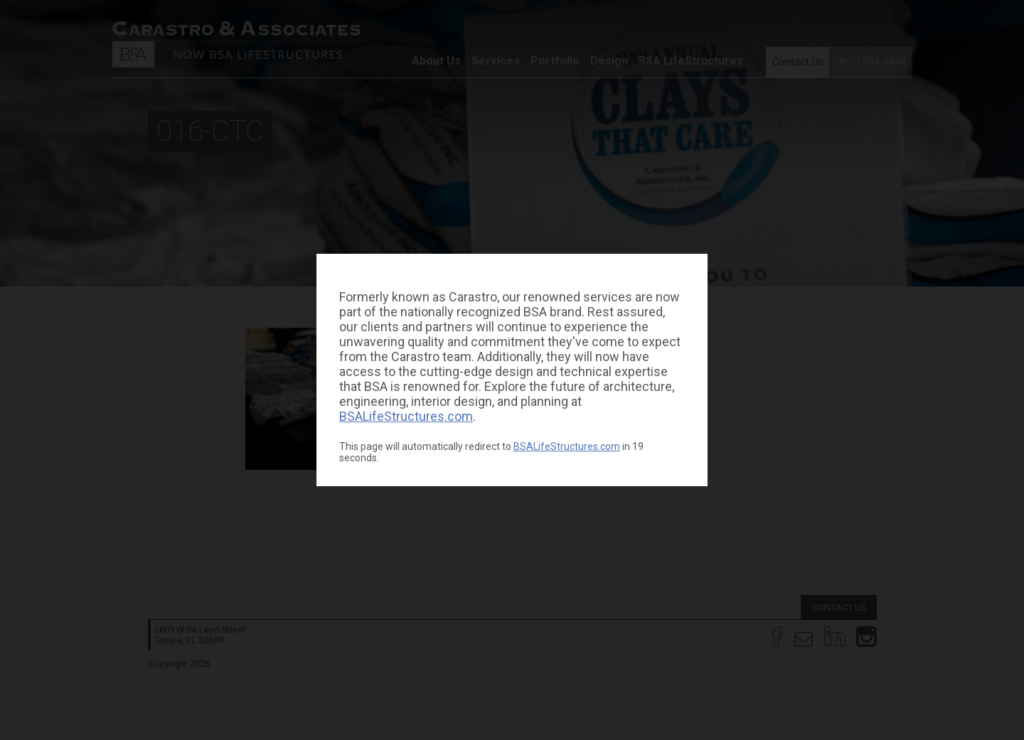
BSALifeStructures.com (406, 416)
